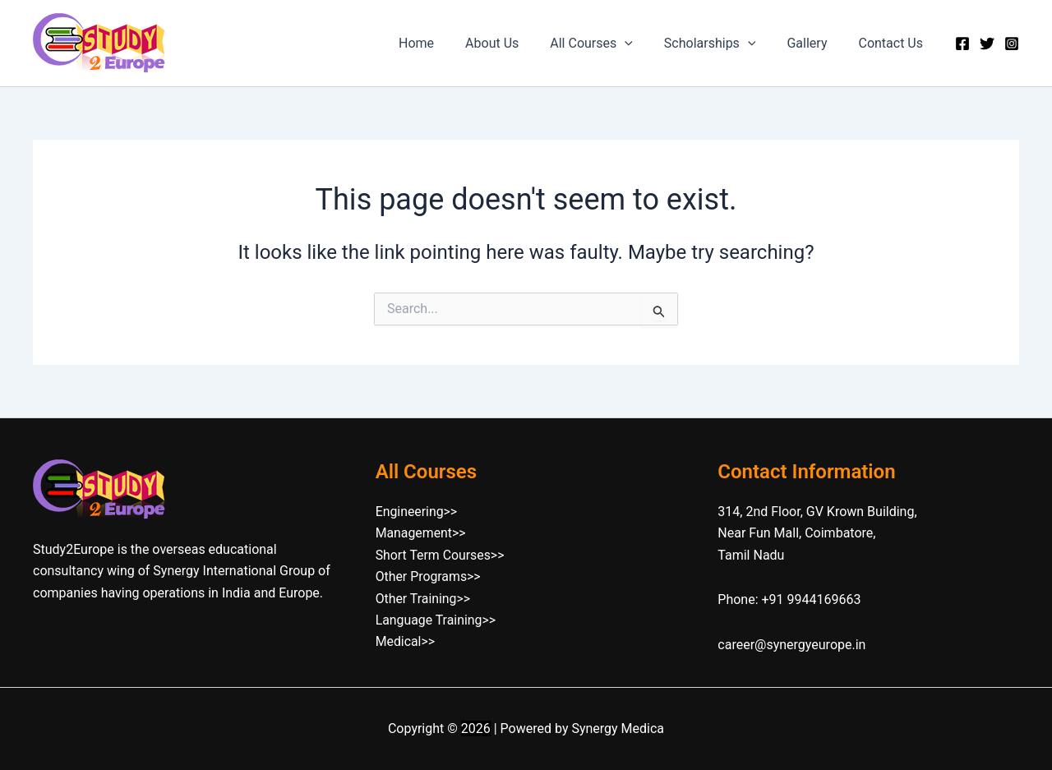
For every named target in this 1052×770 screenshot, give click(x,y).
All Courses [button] (608, 43)
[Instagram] (1011, 43)
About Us (514, 43)
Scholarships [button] (722, 43)
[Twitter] (987, 43)
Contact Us (893, 43)
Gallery (814, 43)
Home (443, 43)
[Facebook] (962, 43)
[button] (642, 43)
